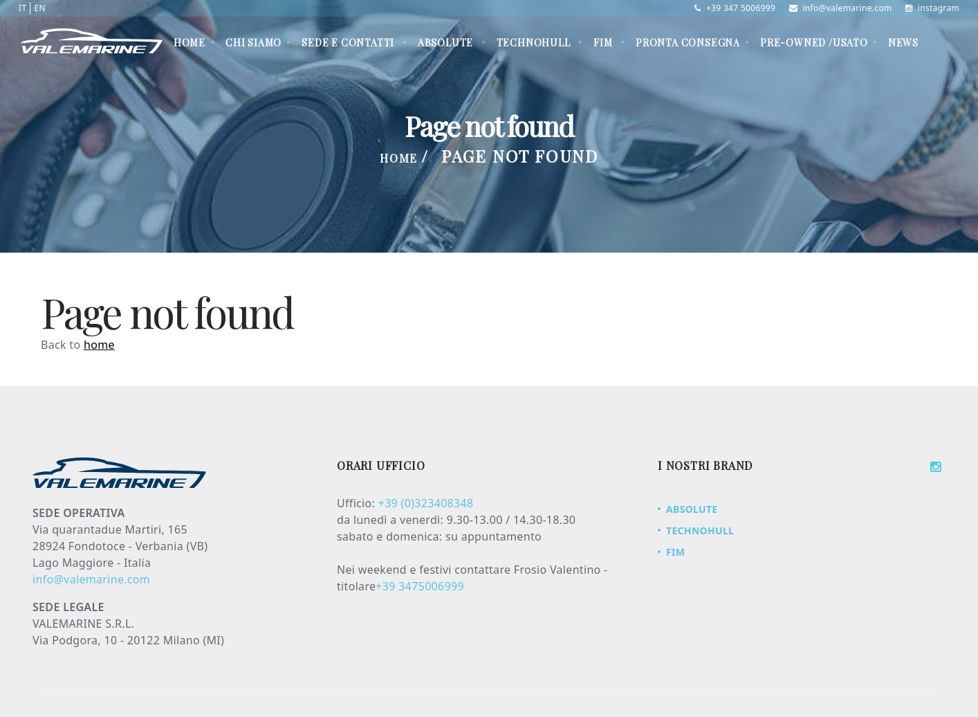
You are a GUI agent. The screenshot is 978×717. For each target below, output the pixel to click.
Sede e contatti (348, 42)
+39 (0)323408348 (426, 503)
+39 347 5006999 (734, 8)
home (99, 344)
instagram (932, 8)
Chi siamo (253, 42)
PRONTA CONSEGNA (688, 42)
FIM (602, 42)
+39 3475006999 (420, 586)
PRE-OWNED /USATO (814, 42)
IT (22, 8)
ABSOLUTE (445, 42)
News (903, 42)
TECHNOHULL (534, 42)
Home (189, 42)
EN (39, 8)
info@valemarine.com (840, 8)
